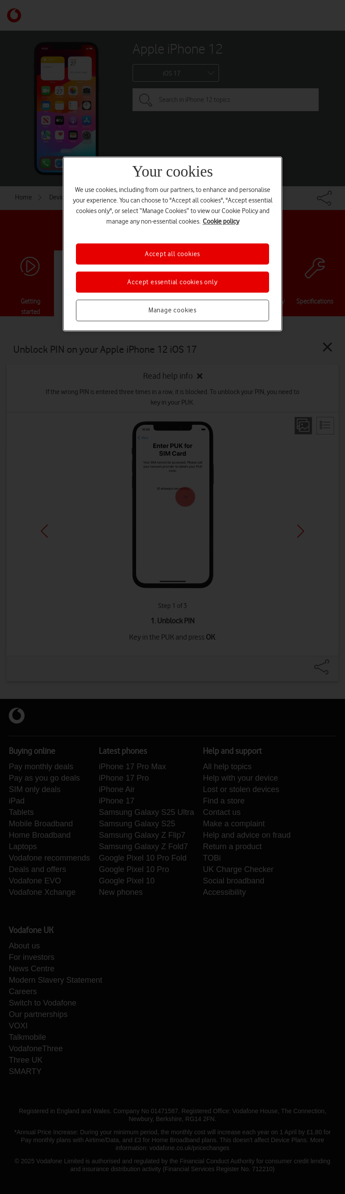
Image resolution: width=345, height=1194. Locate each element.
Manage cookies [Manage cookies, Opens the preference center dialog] (172, 311)
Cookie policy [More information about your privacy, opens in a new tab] (221, 221)
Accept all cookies (172, 254)
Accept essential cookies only (172, 282)
